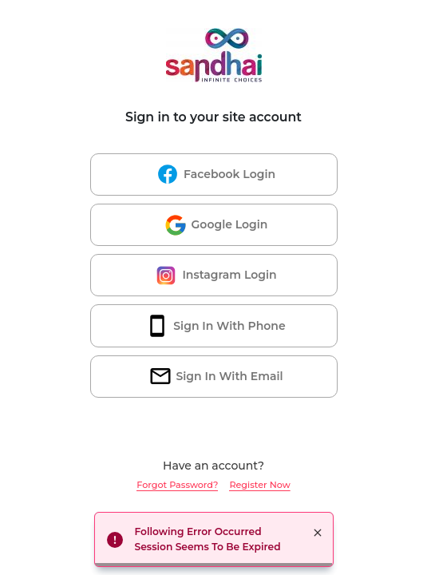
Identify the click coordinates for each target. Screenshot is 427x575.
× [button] (318, 533)
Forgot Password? (177, 484)
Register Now (259, 484)
